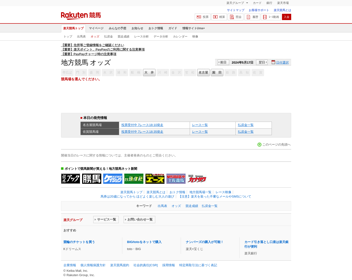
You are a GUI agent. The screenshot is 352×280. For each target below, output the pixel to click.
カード (257, 3)
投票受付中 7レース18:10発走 (142, 125)
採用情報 (168, 265)
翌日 (262, 62)
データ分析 (161, 36)
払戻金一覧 (246, 125)
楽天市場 (283, 3)
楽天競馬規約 (119, 265)
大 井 (149, 72)
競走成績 (123, 36)
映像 (195, 36)
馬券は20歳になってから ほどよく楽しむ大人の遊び (137, 196)
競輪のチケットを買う (79, 242)
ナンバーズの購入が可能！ (205, 242)
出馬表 (81, 36)
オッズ (95, 36)
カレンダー (180, 36)
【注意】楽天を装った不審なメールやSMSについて (214, 196)
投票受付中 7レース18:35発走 (142, 131)
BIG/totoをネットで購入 (144, 242)
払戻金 (108, 36)
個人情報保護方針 (93, 265)
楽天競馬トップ (73, 28)
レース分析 (141, 36)
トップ (67, 36)
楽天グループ (236, 3)
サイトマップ (235, 10)
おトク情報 (156, 28)
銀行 (269, 3)
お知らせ (137, 28)
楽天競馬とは (282, 10)
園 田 (217, 72)
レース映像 (223, 192)
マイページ (96, 28)
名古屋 (203, 72)
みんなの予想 (117, 28)
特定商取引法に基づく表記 (198, 265)
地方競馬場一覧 (200, 192)
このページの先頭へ (276, 144)
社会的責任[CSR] (145, 265)
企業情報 (69, 265)
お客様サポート (259, 10)
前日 (223, 62)
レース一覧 (200, 125)
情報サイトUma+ (193, 28)
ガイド (172, 28)
